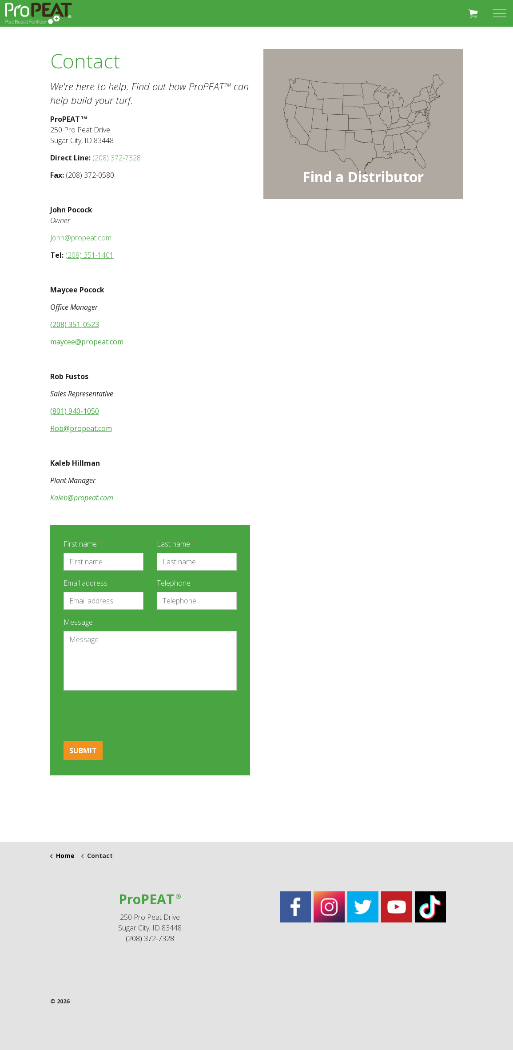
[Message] (150, 661)
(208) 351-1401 (89, 255)
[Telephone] (197, 601)
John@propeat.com (80, 238)
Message (78, 622)
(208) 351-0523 (74, 324)
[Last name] (197, 562)
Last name (176, 544)
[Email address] (103, 601)
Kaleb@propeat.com (81, 498)
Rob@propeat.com (81, 428)
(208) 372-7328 (116, 158)
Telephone (174, 583)
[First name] (103, 562)
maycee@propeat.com (86, 342)
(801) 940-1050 (74, 411)
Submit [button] (83, 750)
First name (83, 544)
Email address (88, 583)
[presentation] (131, 715)
